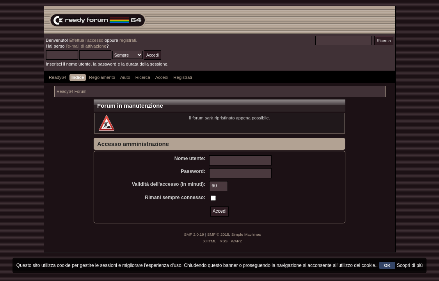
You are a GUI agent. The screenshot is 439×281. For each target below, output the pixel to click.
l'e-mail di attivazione (86, 46)
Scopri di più (410, 265)
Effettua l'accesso (86, 40)
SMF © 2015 (218, 234)
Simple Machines (246, 234)
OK (387, 265)
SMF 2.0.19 (194, 234)
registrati (127, 40)
